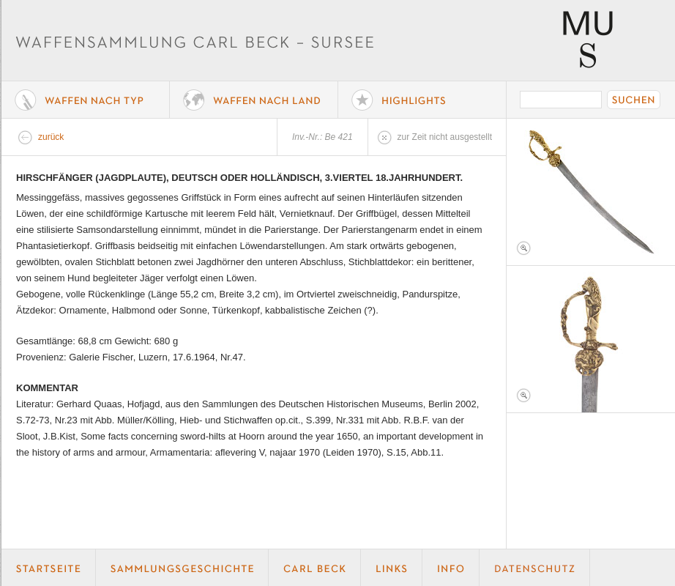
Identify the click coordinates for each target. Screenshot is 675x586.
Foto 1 (591, 192)
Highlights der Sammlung (422, 99)
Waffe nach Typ (85, 99)
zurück (51, 137)
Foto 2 (591, 339)
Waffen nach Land (254, 99)
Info (451, 567)
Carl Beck (315, 567)
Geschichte (182, 567)
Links (391, 567)
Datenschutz (535, 567)
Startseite (48, 567)
